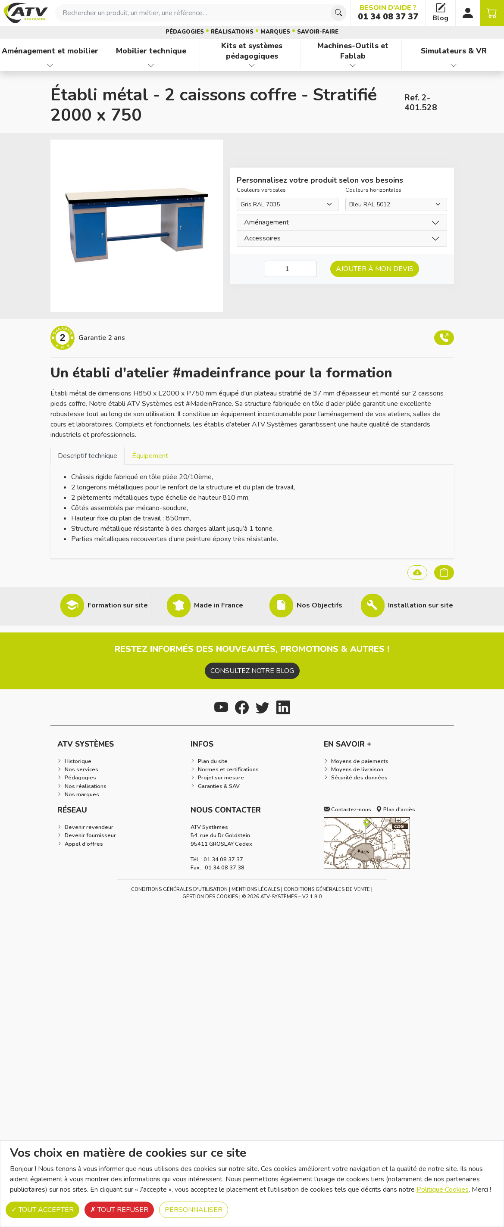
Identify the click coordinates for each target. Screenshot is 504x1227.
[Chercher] (338, 13)
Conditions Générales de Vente (327, 889)
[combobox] (201, 13)
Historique (78, 761)
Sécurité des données (359, 778)
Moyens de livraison (357, 769)
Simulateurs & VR (454, 51)
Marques (275, 32)
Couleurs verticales (261, 190)
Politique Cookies (442, 1189)
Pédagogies (185, 32)
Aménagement (266, 222)
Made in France (218, 605)
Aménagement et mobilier (50, 51)
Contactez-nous (347, 809)
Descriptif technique (87, 456)
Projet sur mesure (221, 778)
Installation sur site (420, 605)
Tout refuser (119, 1210)
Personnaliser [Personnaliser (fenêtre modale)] (193, 1210)
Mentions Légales (256, 889)
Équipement (150, 456)
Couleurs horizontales (373, 190)
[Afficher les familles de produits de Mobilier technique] (151, 65)
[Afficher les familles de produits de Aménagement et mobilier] (50, 65)
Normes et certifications (228, 769)
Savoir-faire (317, 32)
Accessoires (262, 238)
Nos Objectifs (319, 605)
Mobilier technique (151, 51)
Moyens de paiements (359, 761)
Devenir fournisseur (90, 835)
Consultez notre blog (252, 671)
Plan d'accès (395, 809)
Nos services (81, 769)
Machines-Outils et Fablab (352, 51)
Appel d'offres (84, 844)
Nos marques (82, 794)
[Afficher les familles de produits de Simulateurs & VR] (453, 65)
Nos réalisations (85, 786)
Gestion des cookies (210, 897)
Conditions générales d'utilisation (179, 889)
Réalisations (232, 32)
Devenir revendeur (89, 827)
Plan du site (213, 761)
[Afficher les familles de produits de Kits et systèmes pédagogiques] (252, 65)
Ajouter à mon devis (374, 269)
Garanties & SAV (219, 786)
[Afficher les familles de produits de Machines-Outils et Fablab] (352, 65)
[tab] (87, 455)
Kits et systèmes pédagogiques (251, 51)
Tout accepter (42, 1210)
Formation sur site (118, 605)
